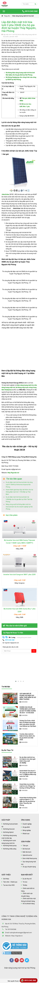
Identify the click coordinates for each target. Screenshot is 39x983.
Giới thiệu (6, 879)
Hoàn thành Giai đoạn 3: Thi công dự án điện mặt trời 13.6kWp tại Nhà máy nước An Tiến (28, 773)
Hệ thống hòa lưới (8, 829)
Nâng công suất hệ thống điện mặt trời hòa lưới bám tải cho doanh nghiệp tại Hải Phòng (19, 507)
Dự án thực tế (7, 750)
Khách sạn (26, 833)
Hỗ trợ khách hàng (29, 903)
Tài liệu (25, 885)
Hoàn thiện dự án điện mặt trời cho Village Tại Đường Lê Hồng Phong (27, 786)
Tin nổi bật (6, 687)
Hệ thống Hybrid (8, 832)
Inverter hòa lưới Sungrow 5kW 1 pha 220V (19, 574)
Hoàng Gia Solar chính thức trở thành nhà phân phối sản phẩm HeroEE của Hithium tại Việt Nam (28, 723)
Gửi (34, 651)
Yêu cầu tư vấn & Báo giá (15, 625)
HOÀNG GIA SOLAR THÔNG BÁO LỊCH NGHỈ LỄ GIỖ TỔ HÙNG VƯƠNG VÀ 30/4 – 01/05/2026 (28, 710)
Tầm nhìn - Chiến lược (10, 882)
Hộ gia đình (26, 827)
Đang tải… (19, 348)
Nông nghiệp (27, 830)
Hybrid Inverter (27, 855)
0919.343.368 (29, 11)
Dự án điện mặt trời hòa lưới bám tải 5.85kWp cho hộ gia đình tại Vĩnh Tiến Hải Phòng (19, 499)
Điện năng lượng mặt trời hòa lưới (23, 16)
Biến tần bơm (27, 852)
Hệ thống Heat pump (10, 845)
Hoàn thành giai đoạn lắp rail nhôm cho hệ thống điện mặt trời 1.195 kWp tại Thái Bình (19, 492)
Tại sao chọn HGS (9, 885)
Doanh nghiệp (27, 824)
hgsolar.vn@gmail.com (12, 643)
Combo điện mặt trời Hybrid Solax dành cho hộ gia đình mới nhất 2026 (27, 737)
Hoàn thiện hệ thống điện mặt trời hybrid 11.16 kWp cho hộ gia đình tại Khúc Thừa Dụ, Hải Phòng (28, 801)
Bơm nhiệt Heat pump (30, 858)
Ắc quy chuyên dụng (29, 867)
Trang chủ (6, 16)
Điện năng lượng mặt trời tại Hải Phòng (19, 969)
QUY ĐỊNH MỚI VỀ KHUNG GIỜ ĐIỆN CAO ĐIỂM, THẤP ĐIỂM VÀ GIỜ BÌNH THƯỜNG (28, 696)
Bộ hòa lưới (26, 849)
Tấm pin (25, 845)
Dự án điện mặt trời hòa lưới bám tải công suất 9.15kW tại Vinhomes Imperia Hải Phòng (19, 484)
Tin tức (25, 882)
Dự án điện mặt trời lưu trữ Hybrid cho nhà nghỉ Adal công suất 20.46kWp (27, 760)
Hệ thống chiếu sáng (9, 849)
